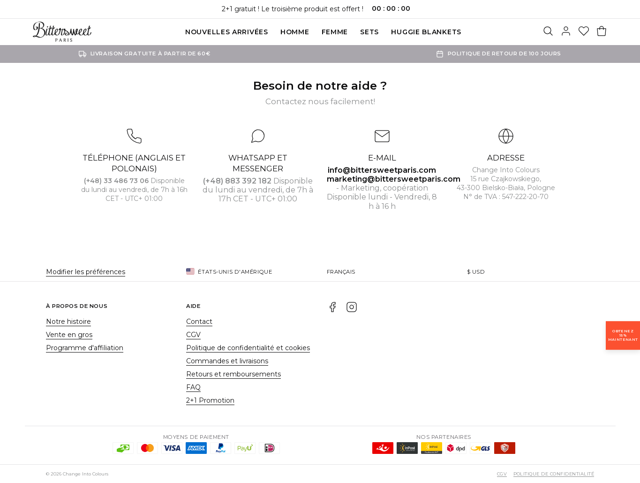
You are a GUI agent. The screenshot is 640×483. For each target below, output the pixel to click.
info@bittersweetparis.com (382, 170)
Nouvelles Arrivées (226, 32)
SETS (369, 32)
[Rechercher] (548, 32)
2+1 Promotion (210, 400)
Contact (199, 321)
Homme (294, 32)
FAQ (193, 387)
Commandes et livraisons (227, 361)
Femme (335, 32)
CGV (193, 334)
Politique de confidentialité (553, 473)
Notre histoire (68, 321)
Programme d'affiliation (84, 348)
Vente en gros (69, 334)
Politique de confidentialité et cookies (248, 348)
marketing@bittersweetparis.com (393, 179)
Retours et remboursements (233, 374)
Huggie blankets (426, 32)
